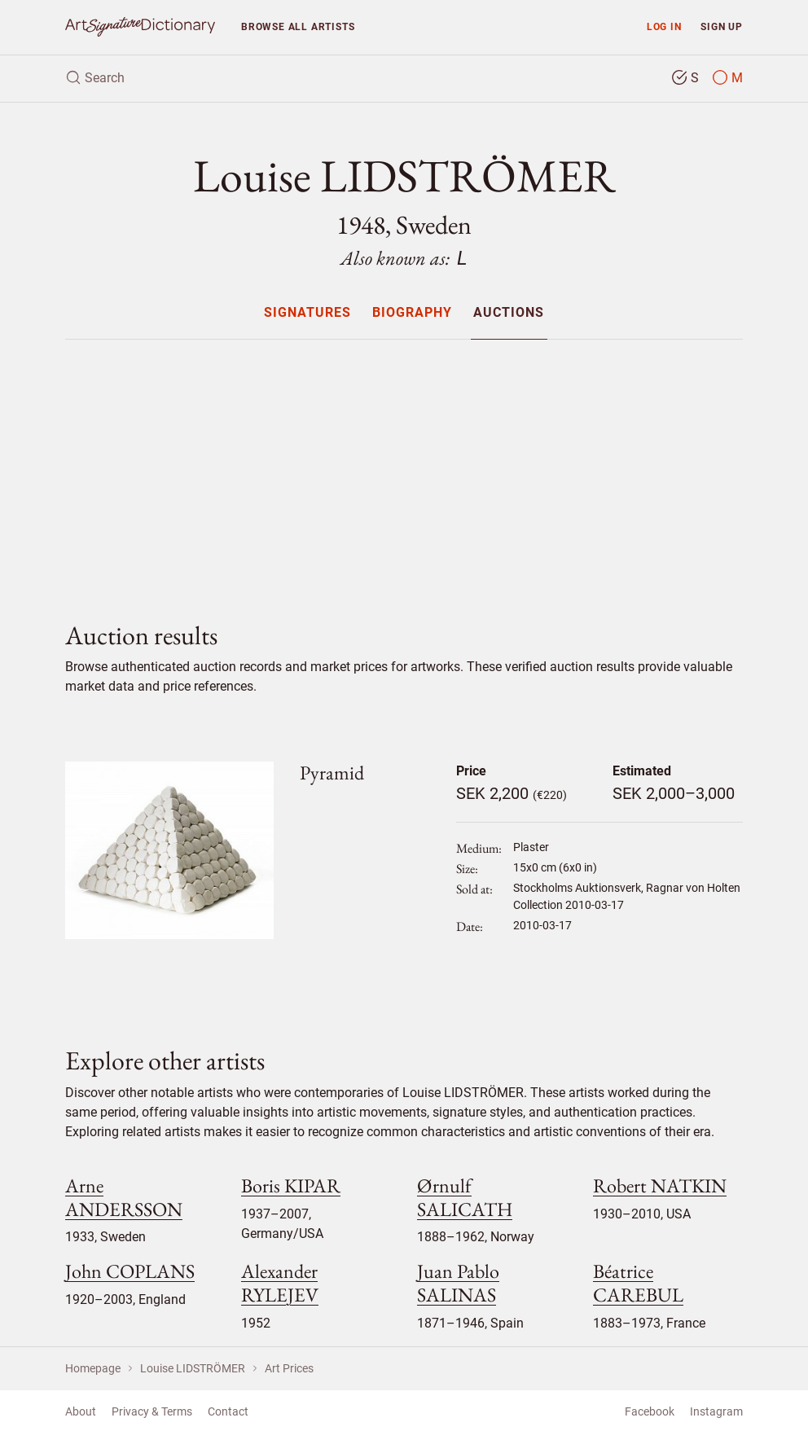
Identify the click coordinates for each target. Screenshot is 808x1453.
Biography (412, 313)
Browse (297, 26)
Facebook (649, 1411)
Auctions (508, 313)
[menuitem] (306, 312)
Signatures (307, 313)
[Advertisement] (404, 467)
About (80, 1411)
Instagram (716, 1411)
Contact (228, 1411)
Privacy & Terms (152, 1411)
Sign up (721, 26)
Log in (664, 26)
